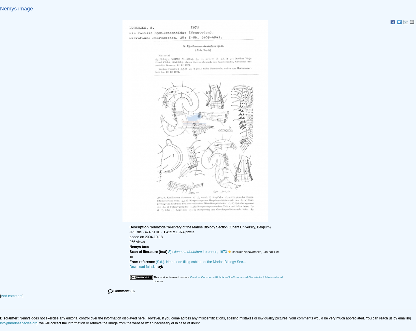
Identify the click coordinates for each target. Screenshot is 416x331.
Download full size (146, 267)
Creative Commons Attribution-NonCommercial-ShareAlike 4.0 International (236, 277)
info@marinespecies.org (19, 323)
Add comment (11, 296)
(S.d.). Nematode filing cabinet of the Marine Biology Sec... (201, 262)
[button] (229, 251)
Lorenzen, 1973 (197, 252)
